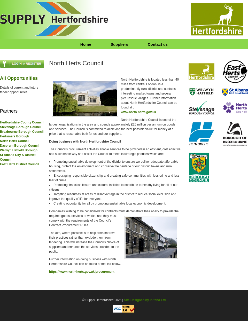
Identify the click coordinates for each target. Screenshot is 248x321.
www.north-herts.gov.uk (138, 112)
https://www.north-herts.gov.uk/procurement (81, 271)
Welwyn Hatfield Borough (18, 150)
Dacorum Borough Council (20, 145)
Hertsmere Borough (14, 136)
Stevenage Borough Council (21, 127)
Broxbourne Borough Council (22, 132)
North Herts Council (14, 141)
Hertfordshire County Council (21, 122)
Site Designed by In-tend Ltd (145, 300)
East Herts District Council (19, 164)
